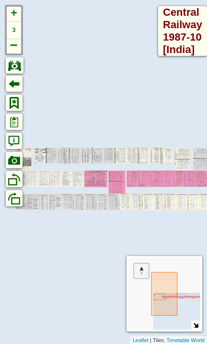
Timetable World (186, 340)
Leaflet (141, 340)
